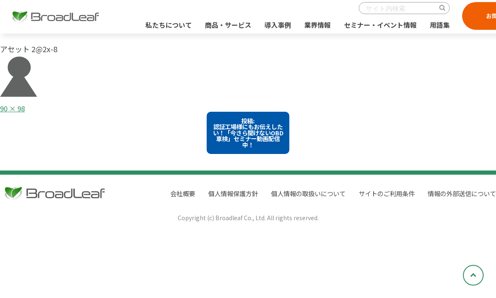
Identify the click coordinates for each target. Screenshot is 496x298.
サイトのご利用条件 (380, 197)
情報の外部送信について (459, 197)
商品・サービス (225, 29)
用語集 (436, 29)
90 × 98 (13, 108)
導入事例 (274, 29)
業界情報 (314, 29)
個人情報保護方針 (218, 197)
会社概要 (165, 197)
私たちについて (165, 29)
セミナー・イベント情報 (377, 29)
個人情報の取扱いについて (297, 197)
